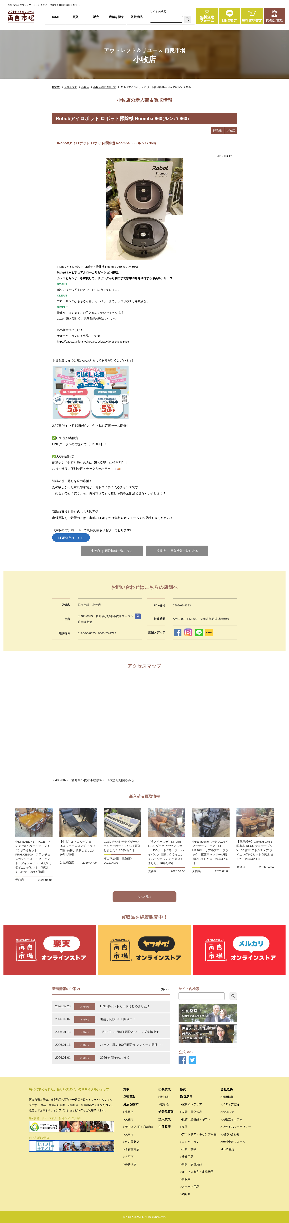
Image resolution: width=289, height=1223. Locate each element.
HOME (55, 17)
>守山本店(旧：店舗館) (138, 1126)
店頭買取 (129, 1096)
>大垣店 (128, 1156)
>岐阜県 (163, 1104)
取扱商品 (137, 17)
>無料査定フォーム (233, 1141)
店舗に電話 (274, 21)
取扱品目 (186, 1096)
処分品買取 (166, 1111)
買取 (76, 17)
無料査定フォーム (207, 18)
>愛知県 (163, 1096)
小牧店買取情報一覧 (104, 87)
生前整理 (164, 1126)
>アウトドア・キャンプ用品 (198, 1134)
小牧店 (85, 87)
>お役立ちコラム (231, 1119)
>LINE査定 (227, 1149)
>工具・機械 (188, 1149)
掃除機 (217, 130)
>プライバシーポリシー (236, 1126)
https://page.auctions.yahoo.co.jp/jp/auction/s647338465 (93, 341)
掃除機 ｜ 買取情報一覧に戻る (177, 550)
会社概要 (227, 1089)
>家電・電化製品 (191, 1111)
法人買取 (164, 1119)
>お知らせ (227, 1111)
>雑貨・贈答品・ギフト (195, 1119)
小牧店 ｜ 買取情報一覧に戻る (112, 550)
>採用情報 (227, 1096)
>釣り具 (185, 1194)
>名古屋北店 (131, 1141)
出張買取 (164, 1089)
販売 (96, 17)
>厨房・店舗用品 (191, 1164)
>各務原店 (129, 1164)
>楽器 (184, 1126)
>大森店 (128, 1119)
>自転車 (185, 1179)
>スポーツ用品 (189, 1186)
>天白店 (128, 1134)
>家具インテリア (191, 1104)
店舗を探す (116, 17)
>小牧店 (128, 1111)
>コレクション (189, 1141)
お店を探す (131, 1104)
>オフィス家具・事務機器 (197, 1171)
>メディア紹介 (230, 1104)
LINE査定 (229, 21)
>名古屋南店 (131, 1149)
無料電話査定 (251, 21)
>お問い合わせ (230, 1134)
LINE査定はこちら (71, 537)
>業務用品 (186, 1156)
